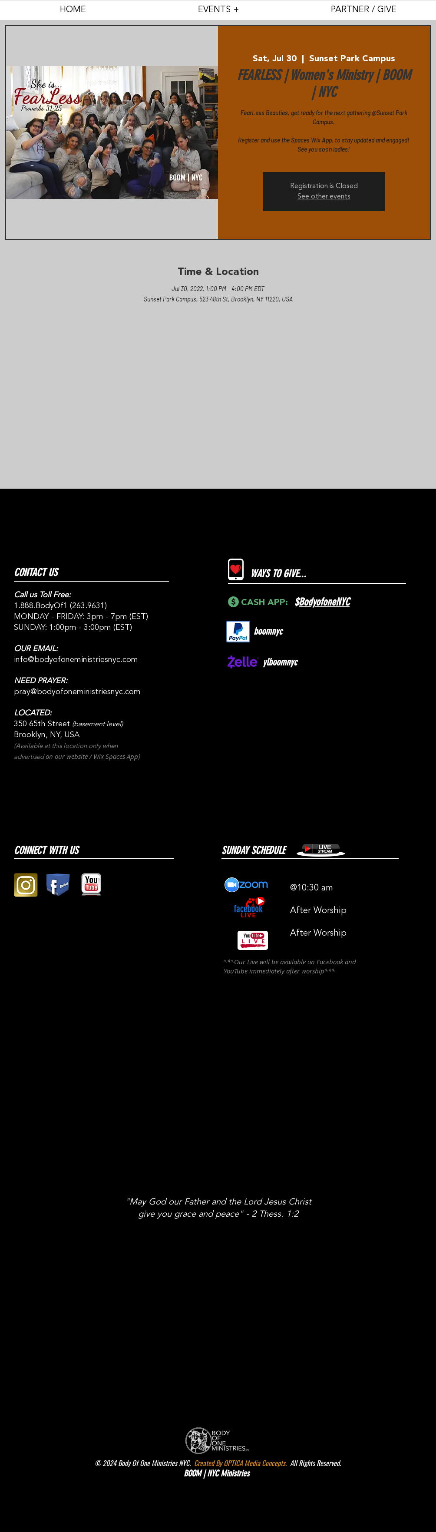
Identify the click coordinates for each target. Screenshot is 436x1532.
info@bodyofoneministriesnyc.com (76, 660)
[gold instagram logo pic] (26, 885)
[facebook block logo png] (58, 885)
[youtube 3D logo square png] (91, 885)
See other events (323, 196)
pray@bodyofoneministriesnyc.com (77, 692)
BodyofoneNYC (324, 602)
